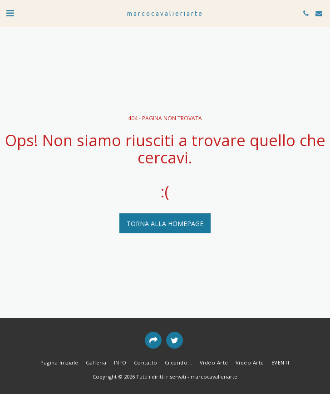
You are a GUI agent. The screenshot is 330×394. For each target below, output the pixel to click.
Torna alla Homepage (165, 223)
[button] (10, 13)
